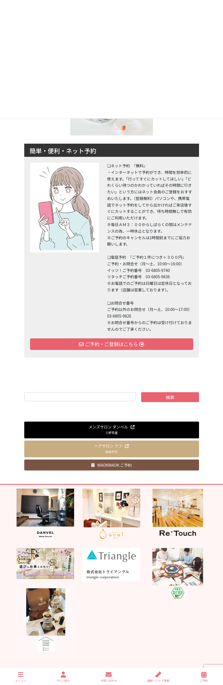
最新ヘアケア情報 (158, 677)
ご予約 (204, 677)
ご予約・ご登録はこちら (111, 344)
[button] (111, 430)
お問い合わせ (108, 677)
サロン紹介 (63, 677)
